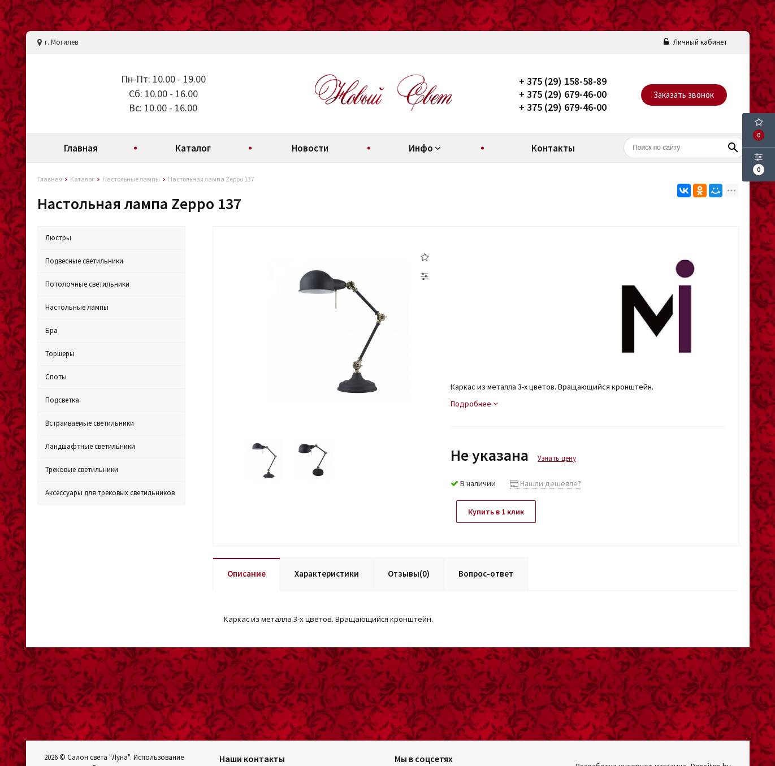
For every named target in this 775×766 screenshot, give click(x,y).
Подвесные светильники (84, 261)
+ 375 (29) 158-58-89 (563, 81)
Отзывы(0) (409, 573)
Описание (246, 573)
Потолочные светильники (87, 284)
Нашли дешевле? (545, 483)
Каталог (193, 148)
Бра (51, 330)
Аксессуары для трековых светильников (110, 492)
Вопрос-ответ (485, 573)
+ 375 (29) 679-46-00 (563, 94)
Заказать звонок (683, 94)
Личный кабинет (695, 42)
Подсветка (62, 400)
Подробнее (474, 404)
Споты (56, 377)
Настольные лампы (77, 307)
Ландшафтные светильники (90, 446)
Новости (310, 148)
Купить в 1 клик (496, 512)
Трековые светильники (81, 469)
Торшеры (60, 353)
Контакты (553, 148)
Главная (81, 148)
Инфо (426, 148)
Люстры (58, 238)
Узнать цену (557, 458)
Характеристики (327, 573)
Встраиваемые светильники (89, 423)
